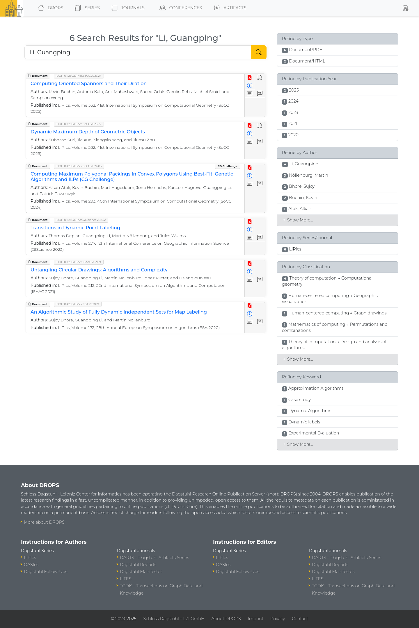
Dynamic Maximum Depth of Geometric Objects (88, 132)
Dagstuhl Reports (138, 564)
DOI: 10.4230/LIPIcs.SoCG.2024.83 (79, 166)
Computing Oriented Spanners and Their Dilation (89, 83)
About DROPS (226, 618)
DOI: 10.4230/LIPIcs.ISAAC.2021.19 (78, 262)
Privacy (277, 618)
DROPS (49, 8)
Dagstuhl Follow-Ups (45, 571)
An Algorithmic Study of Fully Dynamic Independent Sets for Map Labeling (119, 312)
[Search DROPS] (137, 52)
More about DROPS (44, 522)
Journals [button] (127, 8)
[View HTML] (260, 78)
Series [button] (86, 8)
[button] (405, 8)
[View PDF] (250, 78)
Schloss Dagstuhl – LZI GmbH (173, 618)
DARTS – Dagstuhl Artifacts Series (154, 557)
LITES (125, 579)
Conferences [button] (179, 8)
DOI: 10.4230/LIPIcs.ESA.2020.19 (77, 304)
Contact (300, 618)
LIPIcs (30, 557)
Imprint (255, 618)
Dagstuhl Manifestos (141, 571)
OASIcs (31, 564)
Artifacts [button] (228, 8)
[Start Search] (259, 52)
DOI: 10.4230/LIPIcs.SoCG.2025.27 (78, 75)
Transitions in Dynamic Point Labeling (75, 227)
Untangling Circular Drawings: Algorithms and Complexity (99, 270)
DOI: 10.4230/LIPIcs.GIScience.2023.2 (81, 219)
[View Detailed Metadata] (250, 86)
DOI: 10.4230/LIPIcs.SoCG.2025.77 (78, 124)
